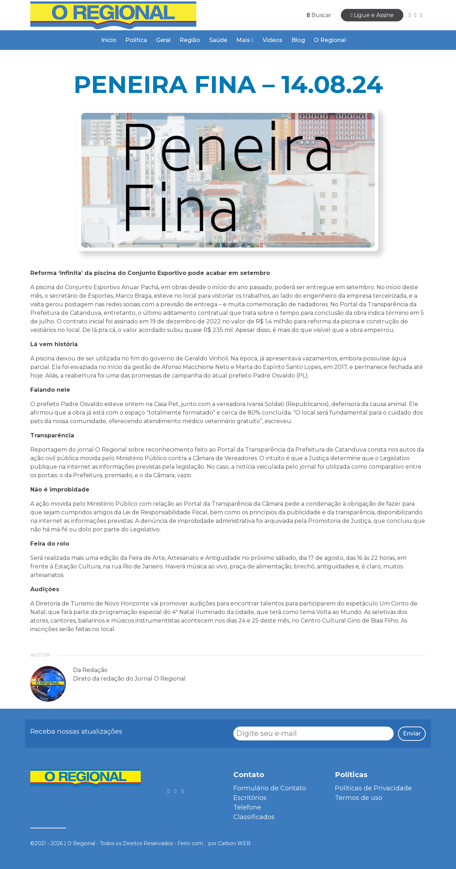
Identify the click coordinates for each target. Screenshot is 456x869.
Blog (298, 40)
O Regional (330, 40)
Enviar (412, 733)
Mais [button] (245, 40)
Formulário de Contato (269, 788)
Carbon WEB (234, 843)
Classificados (254, 817)
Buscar (319, 15)
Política (136, 40)
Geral (163, 40)
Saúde (218, 40)
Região (190, 40)
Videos (273, 40)
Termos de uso (358, 798)
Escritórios (249, 798)
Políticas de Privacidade (373, 788)
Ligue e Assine (372, 15)
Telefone (247, 807)
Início (108, 40)
